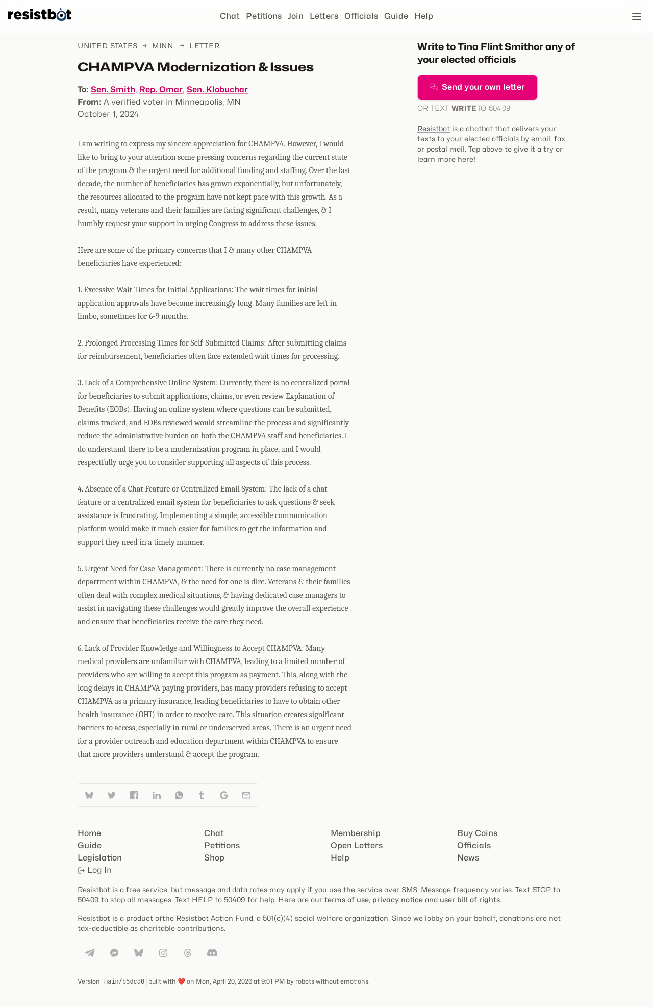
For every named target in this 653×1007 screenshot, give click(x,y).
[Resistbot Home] (39, 24)
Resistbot (433, 128)
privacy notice (397, 899)
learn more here (445, 159)
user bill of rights (470, 899)
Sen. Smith (113, 89)
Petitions (264, 16)
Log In (95, 870)
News (468, 858)
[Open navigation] (637, 16)
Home (89, 833)
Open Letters (357, 845)
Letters (324, 16)
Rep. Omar (161, 89)
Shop (214, 858)
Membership (356, 833)
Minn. (163, 45)
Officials (361, 16)
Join (296, 16)
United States (108, 45)
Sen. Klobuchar (217, 89)
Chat (230, 16)
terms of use (346, 899)
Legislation (100, 858)
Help (423, 16)
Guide (396, 16)
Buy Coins (477, 833)
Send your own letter (477, 87)
